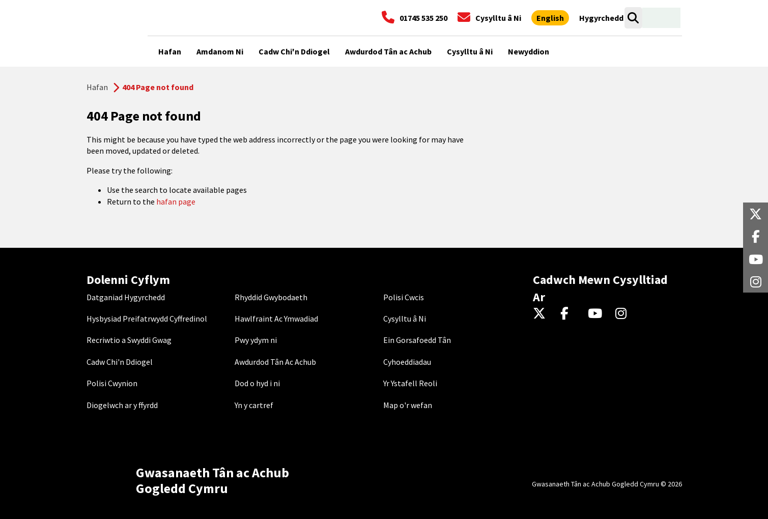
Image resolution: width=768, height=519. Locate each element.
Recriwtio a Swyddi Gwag (129, 340)
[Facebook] (569, 314)
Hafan (97, 87)
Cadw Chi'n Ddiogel (120, 362)
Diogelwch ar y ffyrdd (122, 405)
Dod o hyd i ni (257, 383)
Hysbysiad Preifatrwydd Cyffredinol (147, 318)
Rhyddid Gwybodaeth (271, 297)
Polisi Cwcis (403, 297)
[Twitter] (542, 314)
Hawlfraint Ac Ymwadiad (276, 318)
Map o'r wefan (407, 405)
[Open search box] (633, 17)
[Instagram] (624, 314)
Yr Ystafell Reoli (410, 383)
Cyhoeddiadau (407, 362)
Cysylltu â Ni (404, 318)
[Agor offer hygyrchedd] (601, 17)
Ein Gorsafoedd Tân (417, 340)
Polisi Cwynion (112, 383)
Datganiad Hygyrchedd (126, 297)
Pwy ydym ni (256, 340)
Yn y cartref (254, 405)
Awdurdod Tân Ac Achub (275, 362)
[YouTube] (597, 314)
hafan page (175, 201)
